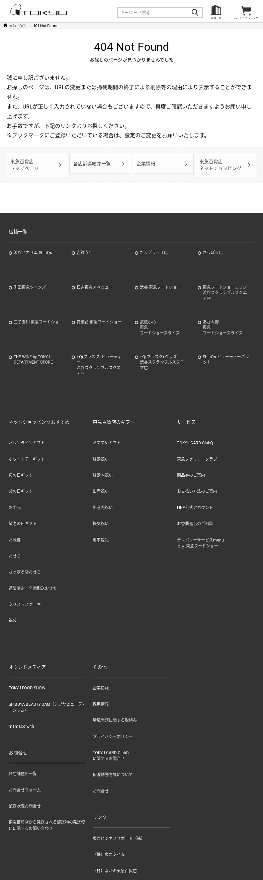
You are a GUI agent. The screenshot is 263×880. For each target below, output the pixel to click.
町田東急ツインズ (30, 284)
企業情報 (145, 163)
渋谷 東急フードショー (160, 284)
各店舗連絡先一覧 (90, 163)
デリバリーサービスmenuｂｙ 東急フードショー (200, 540)
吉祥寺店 (85, 249)
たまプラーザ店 (154, 249)
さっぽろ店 (213, 249)
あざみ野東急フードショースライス (223, 325)
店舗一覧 (216, 18)
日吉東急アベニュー (95, 284)
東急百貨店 (18, 26)
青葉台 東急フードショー (99, 319)
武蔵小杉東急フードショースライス (160, 325)
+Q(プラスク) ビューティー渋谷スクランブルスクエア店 (99, 362)
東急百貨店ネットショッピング (219, 163)
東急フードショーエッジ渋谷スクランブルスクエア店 (225, 290)
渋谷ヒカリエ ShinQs (33, 249)
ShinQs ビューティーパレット (226, 357)
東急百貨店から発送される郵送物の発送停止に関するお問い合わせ (47, 822)
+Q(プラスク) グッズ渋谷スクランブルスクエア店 (162, 360)
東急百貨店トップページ (23, 163)
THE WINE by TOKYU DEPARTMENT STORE (33, 357)
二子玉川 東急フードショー (36, 322)
